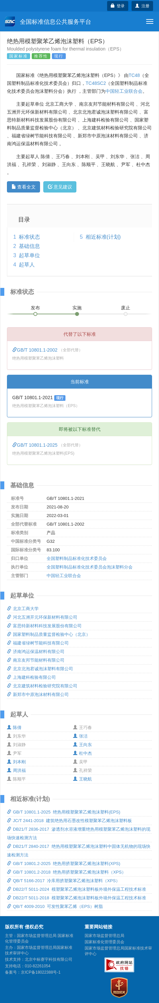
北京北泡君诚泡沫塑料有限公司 (40, 668)
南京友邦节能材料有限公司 (35, 660)
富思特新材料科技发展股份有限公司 (44, 625)
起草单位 (29, 255)
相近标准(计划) (103, 237)
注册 (142, 6)
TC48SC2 (96, 83)
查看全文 (24, 187)
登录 (118, 6)
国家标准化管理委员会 (104, 942)
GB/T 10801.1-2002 (35, 350)
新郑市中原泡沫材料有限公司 (38, 694)
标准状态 (29, 237)
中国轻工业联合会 (123, 91)
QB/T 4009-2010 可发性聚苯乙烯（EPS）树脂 (55, 906)
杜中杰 (82, 753)
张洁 (80, 736)
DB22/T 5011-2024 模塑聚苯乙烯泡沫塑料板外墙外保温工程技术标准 (76, 889)
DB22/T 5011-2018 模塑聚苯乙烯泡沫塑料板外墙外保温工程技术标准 (76, 897)
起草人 (27, 264)
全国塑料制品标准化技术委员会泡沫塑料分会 (90, 567)
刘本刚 (16, 761)
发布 (35, 307)
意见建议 (60, 187)
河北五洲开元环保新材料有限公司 (42, 617)
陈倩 (14, 727)
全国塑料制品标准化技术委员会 (77, 558)
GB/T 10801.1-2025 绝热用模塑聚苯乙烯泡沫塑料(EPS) (63, 812)
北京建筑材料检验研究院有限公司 (42, 685)
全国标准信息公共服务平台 (48, 21)
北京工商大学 (23, 608)
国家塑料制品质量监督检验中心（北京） (48, 634)
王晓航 (82, 779)
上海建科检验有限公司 (31, 677)
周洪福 (16, 770)
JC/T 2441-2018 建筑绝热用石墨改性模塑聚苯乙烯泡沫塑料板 (69, 820)
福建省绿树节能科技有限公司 (38, 642)
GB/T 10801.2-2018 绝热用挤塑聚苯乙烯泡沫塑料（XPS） (66, 872)
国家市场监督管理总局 (104, 935)
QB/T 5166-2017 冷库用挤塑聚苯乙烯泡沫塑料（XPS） (63, 880)
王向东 (82, 744)
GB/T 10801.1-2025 (35, 445)
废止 (125, 307)
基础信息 (29, 246)
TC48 (134, 75)
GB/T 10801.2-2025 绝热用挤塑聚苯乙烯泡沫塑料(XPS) (63, 863)
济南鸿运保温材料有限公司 (35, 651)
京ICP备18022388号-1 (40, 972)
